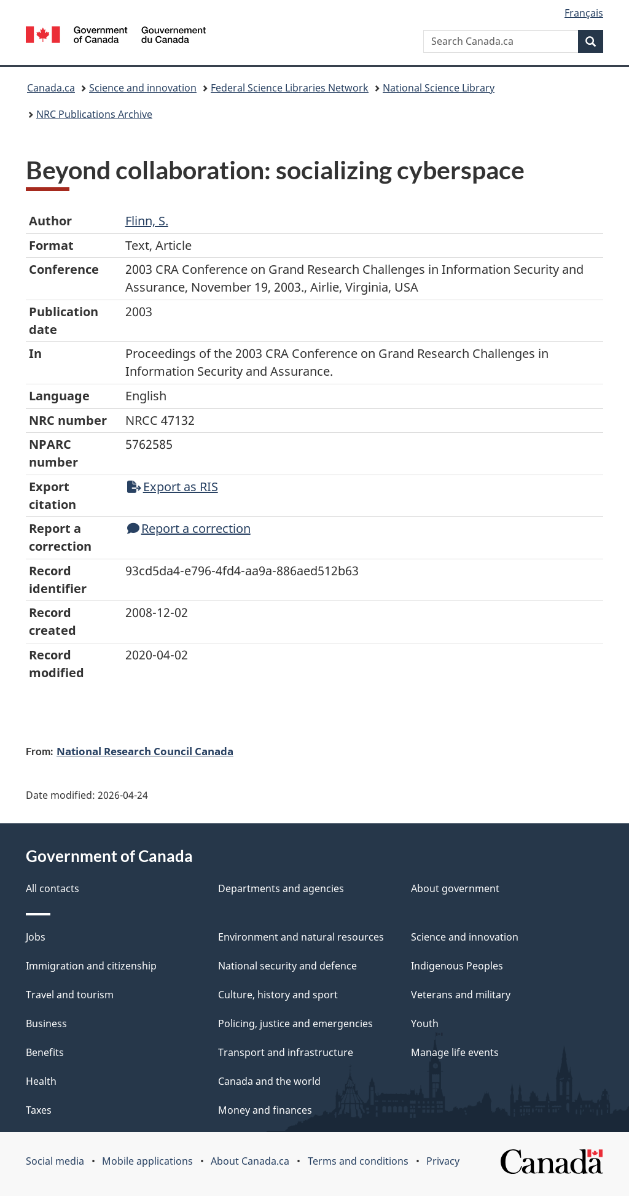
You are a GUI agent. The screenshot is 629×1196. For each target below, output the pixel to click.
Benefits (45, 1052)
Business (46, 1023)
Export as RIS (172, 486)
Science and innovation (143, 88)
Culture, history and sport (278, 994)
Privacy (442, 1161)
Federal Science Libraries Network (290, 88)
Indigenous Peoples (457, 966)
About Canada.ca (250, 1161)
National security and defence (287, 966)
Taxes (39, 1110)
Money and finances (265, 1110)
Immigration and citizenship (91, 966)
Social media (55, 1161)
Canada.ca (51, 88)
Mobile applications (147, 1161)
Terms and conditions (358, 1161)
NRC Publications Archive (94, 114)
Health (41, 1081)
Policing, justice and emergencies (295, 1023)
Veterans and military (460, 994)
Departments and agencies (281, 888)
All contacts (52, 888)
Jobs (35, 937)
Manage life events (455, 1052)
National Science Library (438, 88)
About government (455, 888)
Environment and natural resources (301, 937)
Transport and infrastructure (285, 1052)
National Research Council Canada (145, 751)
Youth (425, 1023)
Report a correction (189, 528)
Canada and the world (269, 1081)
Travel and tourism (70, 994)
